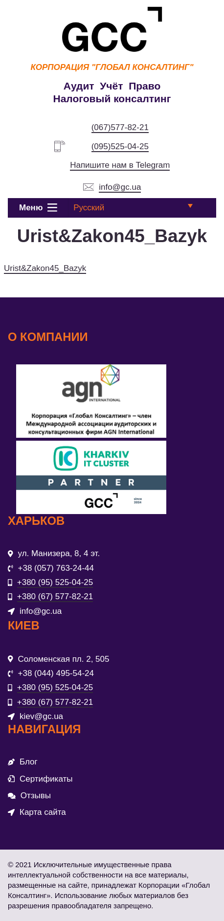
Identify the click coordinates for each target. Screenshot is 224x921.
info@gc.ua (120, 187)
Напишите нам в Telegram (120, 165)
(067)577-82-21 (120, 127)
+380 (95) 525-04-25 (55, 582)
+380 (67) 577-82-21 (55, 596)
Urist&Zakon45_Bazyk (45, 268)
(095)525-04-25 (120, 146)
